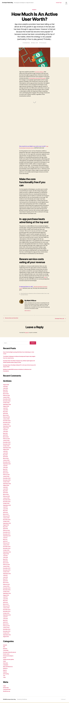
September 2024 (7, 405)
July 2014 (5, 597)
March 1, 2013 (35, 43)
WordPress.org (7, 692)
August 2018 (6, 525)
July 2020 (5, 488)
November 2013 (7, 612)
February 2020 (7, 497)
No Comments (44, 43)
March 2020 (6, 495)
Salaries (5, 672)
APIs (4, 647)
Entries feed (6, 688)
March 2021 (6, 473)
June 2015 (6, 578)
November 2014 (7, 590)
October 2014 (6, 592)
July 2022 (5, 452)
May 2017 (5, 540)
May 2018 (5, 527)
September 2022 (7, 448)
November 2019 (7, 502)
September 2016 (7, 552)
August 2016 (6, 554)
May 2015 (5, 579)
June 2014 (6, 599)
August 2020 (6, 486)
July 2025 (5, 387)
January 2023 (6, 441)
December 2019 (7, 500)
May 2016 (5, 560)
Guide (4, 662)
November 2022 (7, 444)
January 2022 (6, 461)
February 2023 (7, 439)
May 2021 (5, 470)
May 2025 (5, 390)
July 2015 (5, 576)
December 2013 (7, 610)
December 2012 (7, 630)
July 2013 (5, 617)
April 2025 (6, 392)
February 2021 (7, 475)
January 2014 (6, 608)
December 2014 (7, 588)
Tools (4, 678)
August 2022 (6, 450)
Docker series (6, 654)
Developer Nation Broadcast (10, 653)
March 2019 (6, 515)
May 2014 (5, 601)
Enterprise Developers (9, 656)
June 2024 (6, 410)
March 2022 (6, 459)
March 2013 (6, 624)
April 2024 (6, 414)
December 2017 (7, 533)
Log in (4, 686)
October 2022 (6, 446)
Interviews (6, 663)
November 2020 (7, 480)
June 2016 (6, 558)
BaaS (45, 278)
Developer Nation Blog (8, 2)
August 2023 (6, 428)
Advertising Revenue (25, 294)
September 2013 (7, 615)
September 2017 (7, 536)
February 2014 (7, 606)
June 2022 (6, 453)
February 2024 (7, 417)
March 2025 (6, 394)
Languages (6, 665)
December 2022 (7, 443)
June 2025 (6, 389)
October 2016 (6, 551)
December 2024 (7, 399)
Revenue (28, 295)
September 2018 (7, 524)
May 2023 (5, 434)
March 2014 (6, 605)
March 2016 (6, 563)
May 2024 (5, 412)
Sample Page (59, 2)
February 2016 (7, 565)
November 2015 (7, 570)
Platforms (5, 669)
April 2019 (6, 513)
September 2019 (7, 506)
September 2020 (7, 484)
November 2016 (7, 549)
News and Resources (8, 667)
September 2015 (7, 574)
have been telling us (40, 72)
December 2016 (7, 547)
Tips (4, 676)
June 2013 (6, 619)
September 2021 (7, 464)
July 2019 (5, 507)
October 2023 (6, 425)
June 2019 (6, 509)
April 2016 (6, 561)
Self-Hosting (6, 674)
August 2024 (6, 407)
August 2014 (6, 596)
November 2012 (7, 632)
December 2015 (7, 569)
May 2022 (5, 455)
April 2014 (6, 603)
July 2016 (5, 556)
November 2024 (7, 401)
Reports (5, 671)
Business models (41, 294)
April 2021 (5, 471)
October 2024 (6, 403)
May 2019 (5, 511)
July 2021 (5, 466)
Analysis (5, 645)
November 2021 (7, 462)
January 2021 (6, 477)
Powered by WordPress (23, 700)
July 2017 (5, 538)
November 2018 (7, 520)
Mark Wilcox (27, 43)
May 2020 (5, 491)
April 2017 (5, 542)
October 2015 (6, 572)
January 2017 (6, 545)
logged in (27, 333)
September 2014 (7, 594)
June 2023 (6, 432)
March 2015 (6, 583)
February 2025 (7, 396)
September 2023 (7, 426)
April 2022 (6, 457)
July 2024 (5, 408)
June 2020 (6, 489)
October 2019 (6, 504)
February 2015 (7, 585)
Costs (46, 294)
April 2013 (5, 623)
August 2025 (6, 385)
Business (34, 10)
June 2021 (6, 468)
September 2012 (7, 635)
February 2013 (7, 626)
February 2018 (7, 531)
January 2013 (6, 628)
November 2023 (7, 423)
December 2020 (7, 479)
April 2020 (6, 493)
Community (6, 651)
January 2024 (6, 419)
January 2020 (6, 498)
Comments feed (7, 690)
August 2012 (6, 637)
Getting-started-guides (9, 660)
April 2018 (6, 529)
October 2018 (6, 522)
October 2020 (6, 482)
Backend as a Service (33, 294)
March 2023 (6, 437)
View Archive (28, 311)
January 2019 (6, 518)
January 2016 (6, 567)
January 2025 (6, 398)
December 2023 (7, 421)
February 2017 (7, 543)
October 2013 (6, 614)
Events (5, 658)
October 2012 (6, 633)
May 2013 (5, 621)
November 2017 (7, 534)
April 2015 (5, 581)
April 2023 (6, 435)
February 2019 (7, 516)
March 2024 (6, 416)
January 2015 (6, 587)
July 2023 (5, 430)
